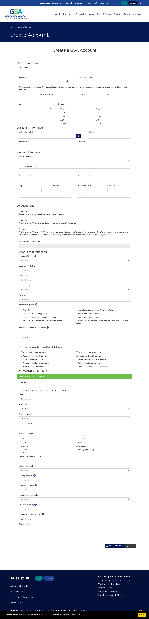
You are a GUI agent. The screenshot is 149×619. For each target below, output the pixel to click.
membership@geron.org (116, 595)
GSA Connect (79, 3)
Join (124, 3)
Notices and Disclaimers (21, 597)
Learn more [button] (75, 615)
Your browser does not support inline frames (74, 305)
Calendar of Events (19, 585)
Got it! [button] (141, 615)
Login (115, 3)
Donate (133, 3)
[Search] (141, 3)
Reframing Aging (101, 3)
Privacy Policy (16, 591)
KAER (89, 3)
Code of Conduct (18, 602)
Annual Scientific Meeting (50, 3)
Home (12, 27)
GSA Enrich (67, 3)
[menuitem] (61, 14)
